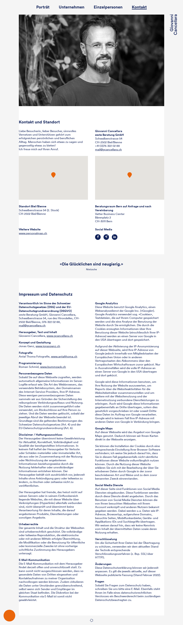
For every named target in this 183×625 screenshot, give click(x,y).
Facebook (98, 237)
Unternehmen (71, 7)
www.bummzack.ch (53, 367)
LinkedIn (114, 237)
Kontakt (139, 7)
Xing (106, 237)
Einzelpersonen (108, 7)
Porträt (42, 7)
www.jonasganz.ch (48, 346)
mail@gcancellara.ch (32, 325)
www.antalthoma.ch (64, 356)
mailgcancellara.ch (108, 149)
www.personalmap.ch (33, 233)
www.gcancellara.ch (60, 336)
